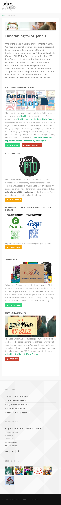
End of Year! (14, 305)
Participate (13, 247)
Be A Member (14, 200)
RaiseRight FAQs (31, 145)
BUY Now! (12, 145)
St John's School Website (17, 396)
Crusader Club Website (16, 400)
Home (3, 15)
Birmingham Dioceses (16, 409)
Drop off (12, 359)
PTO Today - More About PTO (19, 413)
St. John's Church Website (18, 405)
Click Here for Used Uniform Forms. (21, 354)
